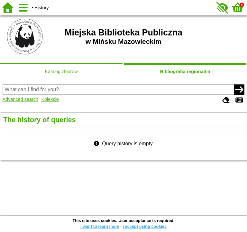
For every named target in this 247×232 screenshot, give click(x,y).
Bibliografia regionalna (185, 71)
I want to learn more (99, 226)
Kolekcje (50, 99)
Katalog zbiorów (61, 71)
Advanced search (20, 99)
